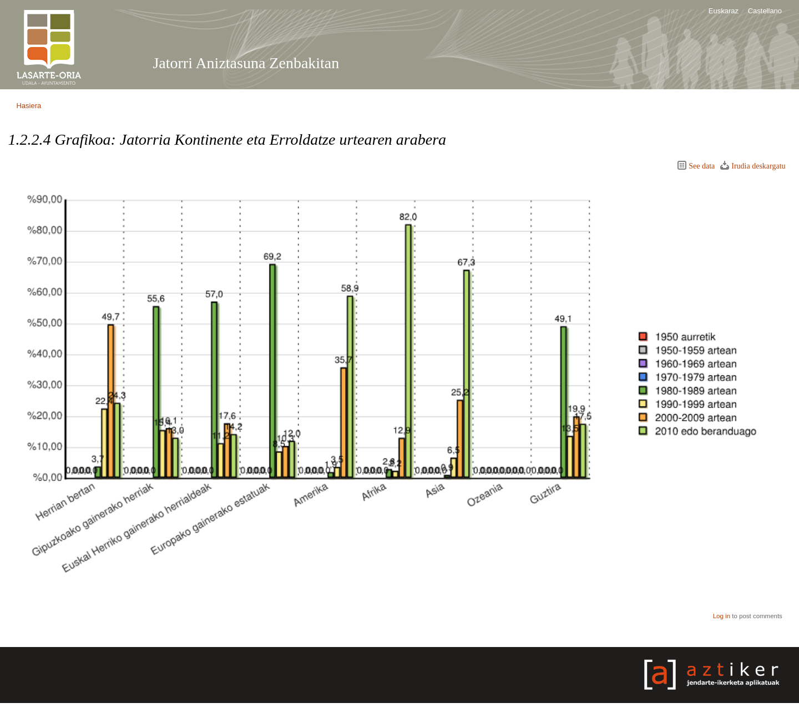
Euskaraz (724, 11)
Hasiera (28, 105)
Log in (721, 616)
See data (702, 166)
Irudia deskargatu (758, 166)
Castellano (765, 11)
